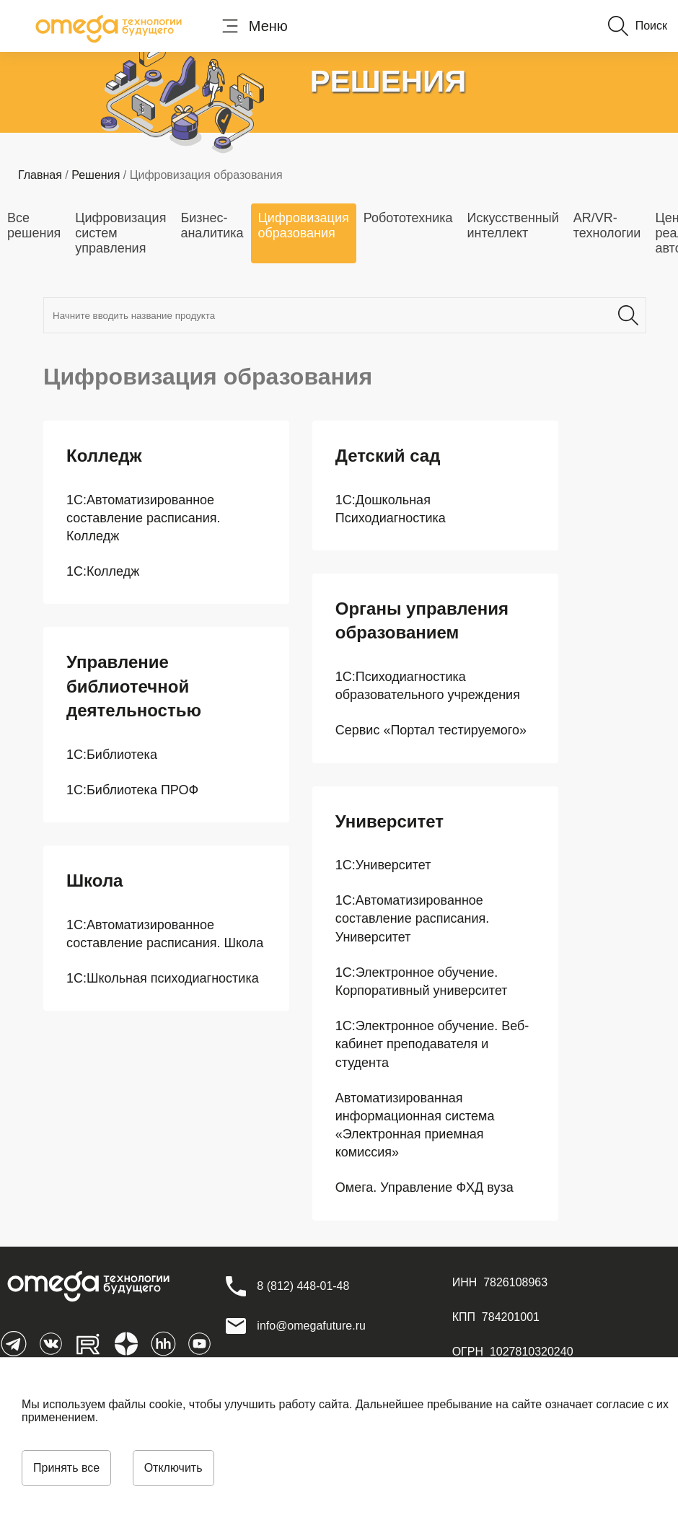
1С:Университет (383, 865)
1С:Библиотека (111, 754)
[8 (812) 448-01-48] (303, 1286)
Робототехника (408, 218)
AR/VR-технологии (607, 225)
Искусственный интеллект (512, 225)
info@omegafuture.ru (311, 1325)
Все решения (34, 225)
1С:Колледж (102, 571)
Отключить (173, 1468)
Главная (40, 175)
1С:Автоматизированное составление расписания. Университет (412, 918)
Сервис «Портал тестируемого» (431, 730)
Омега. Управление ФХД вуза (424, 1187)
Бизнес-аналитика (211, 225)
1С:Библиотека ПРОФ (132, 790)
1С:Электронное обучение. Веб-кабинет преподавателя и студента (432, 1044)
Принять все (66, 1468)
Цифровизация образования (303, 225)
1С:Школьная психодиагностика (162, 978)
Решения (95, 175)
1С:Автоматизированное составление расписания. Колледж (143, 518)
